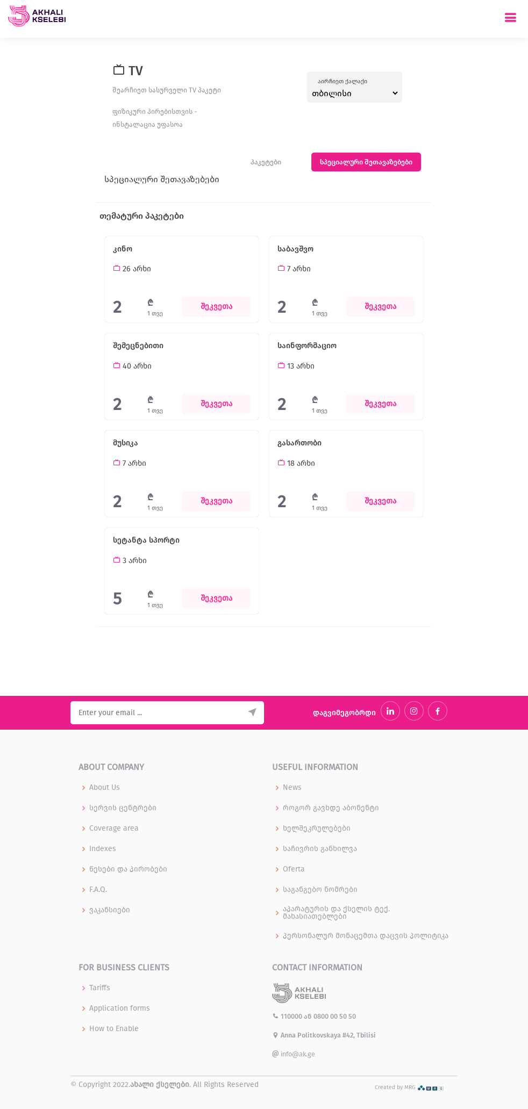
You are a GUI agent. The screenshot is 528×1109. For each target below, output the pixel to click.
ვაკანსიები (109, 910)
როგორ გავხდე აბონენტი (331, 808)
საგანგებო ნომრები (320, 890)
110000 (288, 1016)
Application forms (119, 1008)
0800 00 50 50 (334, 1016)
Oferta (294, 869)
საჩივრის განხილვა (320, 849)
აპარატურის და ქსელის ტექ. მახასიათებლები (336, 912)
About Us (104, 787)
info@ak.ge (293, 1054)
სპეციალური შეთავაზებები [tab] (366, 162)
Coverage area (114, 828)
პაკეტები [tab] (266, 162)
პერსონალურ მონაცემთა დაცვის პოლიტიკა (365, 936)
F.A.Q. (98, 890)
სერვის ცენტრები (122, 808)
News (292, 787)
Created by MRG (409, 1087)
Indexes (102, 849)
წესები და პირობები (128, 869)
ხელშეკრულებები (317, 828)
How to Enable (114, 1029)
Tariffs (99, 988)
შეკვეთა (216, 306)
